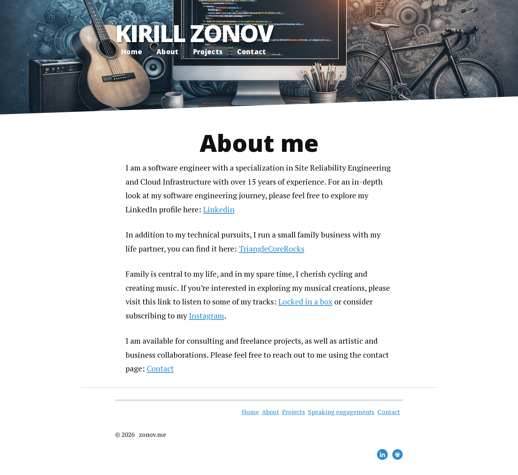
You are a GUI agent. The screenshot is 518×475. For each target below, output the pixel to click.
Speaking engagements (341, 412)
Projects (208, 51)
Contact (251, 51)
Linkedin (219, 209)
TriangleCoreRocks (271, 248)
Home (131, 51)
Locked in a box (305, 301)
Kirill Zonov (194, 33)
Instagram (206, 315)
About (167, 51)
